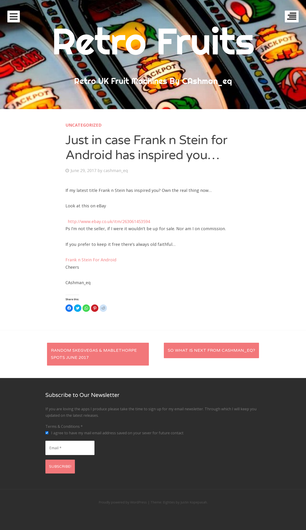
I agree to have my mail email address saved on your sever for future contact (114, 432)
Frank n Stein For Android (90, 259)
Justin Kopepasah (193, 502)
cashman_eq (115, 170)
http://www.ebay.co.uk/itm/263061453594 (108, 221)
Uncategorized (83, 125)
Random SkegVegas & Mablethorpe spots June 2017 (94, 354)
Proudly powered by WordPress (123, 502)
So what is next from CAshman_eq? (211, 350)
